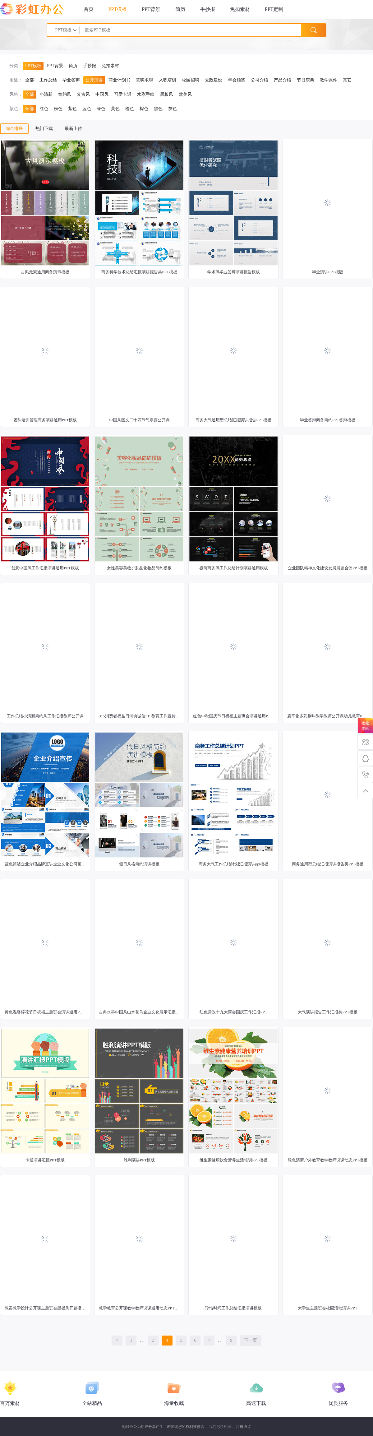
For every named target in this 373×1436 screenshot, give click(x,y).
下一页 (250, 1340)
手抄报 (207, 9)
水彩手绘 (145, 94)
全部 (29, 80)
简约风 (64, 94)
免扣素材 (240, 9)
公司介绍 (259, 80)
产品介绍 (282, 80)
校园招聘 (190, 80)
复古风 (83, 94)
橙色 (129, 108)
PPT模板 (117, 9)
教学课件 (328, 80)
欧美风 (185, 94)
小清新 (46, 94)
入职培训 (167, 80)
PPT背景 (151, 9)
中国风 (101, 94)
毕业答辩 (71, 80)
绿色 (101, 108)
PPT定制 (274, 9)
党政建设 (213, 80)
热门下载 (44, 128)
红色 (43, 108)
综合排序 (14, 128)
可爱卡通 (122, 94)
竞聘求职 (144, 80)
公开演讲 (94, 80)
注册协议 (243, 1426)
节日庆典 (305, 80)
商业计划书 (119, 80)
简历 (180, 9)
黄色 (115, 108)
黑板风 (166, 94)
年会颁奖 (236, 80)
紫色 (72, 108)
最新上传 (73, 128)
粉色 (58, 108)
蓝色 (86, 108)
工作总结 (48, 80)
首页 (89, 9)
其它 (347, 80)
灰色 (172, 108)
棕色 (144, 108)
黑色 (158, 108)
